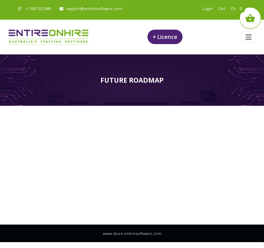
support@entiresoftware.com (94, 8)
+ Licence (165, 37)
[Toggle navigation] (248, 37)
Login (207, 8)
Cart (222, 8)
